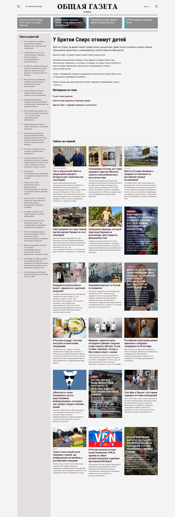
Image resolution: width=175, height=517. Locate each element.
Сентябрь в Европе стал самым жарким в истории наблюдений (140, 394)
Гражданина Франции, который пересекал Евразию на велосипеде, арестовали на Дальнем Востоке (105, 233)
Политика (131, 211)
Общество (131, 267)
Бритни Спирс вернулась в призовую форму (71, 100)
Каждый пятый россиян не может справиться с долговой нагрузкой (69, 288)
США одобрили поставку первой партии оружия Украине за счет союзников (69, 232)
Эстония (127, 168)
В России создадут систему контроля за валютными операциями (67, 343)
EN (149, 7)
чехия (55, 449)
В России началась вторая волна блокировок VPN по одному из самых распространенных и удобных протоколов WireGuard (104, 455)
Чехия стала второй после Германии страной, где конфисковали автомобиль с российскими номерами (67, 456)
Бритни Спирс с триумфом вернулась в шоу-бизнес (75, 105)
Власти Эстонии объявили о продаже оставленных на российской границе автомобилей (138, 175)
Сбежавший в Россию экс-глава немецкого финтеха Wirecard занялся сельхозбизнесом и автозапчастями (105, 173)
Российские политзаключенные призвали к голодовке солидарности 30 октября (141, 343)
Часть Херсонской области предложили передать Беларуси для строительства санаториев (68, 175)
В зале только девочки (63, 96)
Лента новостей (29, 36)
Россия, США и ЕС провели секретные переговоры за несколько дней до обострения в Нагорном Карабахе (105, 387)
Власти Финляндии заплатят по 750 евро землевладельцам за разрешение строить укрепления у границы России (140, 444)
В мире (87, 12)
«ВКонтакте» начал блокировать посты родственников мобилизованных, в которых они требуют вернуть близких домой (68, 399)
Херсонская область (60, 168)
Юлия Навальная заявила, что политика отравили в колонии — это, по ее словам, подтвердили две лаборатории (140, 222)
